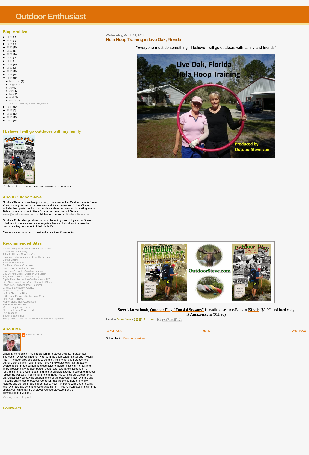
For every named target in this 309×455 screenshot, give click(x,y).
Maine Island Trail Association (19, 301)
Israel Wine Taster (13, 290)
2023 (10, 47)
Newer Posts (114, 330)
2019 (10, 61)
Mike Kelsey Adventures (16, 307)
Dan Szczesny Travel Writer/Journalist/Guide (28, 282)
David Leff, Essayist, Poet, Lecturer (22, 284)
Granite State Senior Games (18, 287)
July (11, 87)
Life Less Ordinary (13, 298)
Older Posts (299, 330)
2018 (10, 64)
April (12, 97)
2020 (10, 57)
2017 (10, 67)
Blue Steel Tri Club (13, 262)
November (15, 81)
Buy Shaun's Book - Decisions (19, 268)
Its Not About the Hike (15, 293)
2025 (10, 40)
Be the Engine (11, 259)
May (12, 94)
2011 (10, 113)
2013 (10, 106)
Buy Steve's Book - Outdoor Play (21, 276)
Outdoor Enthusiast (50, 16)
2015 (10, 74)
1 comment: (150, 319)
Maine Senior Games (14, 304)
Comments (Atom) (134, 338)
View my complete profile (17, 397)
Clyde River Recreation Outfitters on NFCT (26, 279)
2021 (10, 54)
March (13, 100)
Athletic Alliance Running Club (19, 254)
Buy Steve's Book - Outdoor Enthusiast (24, 273)
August (13, 84)
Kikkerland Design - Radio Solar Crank (24, 296)
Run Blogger (10, 312)
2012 (10, 110)
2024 (10, 43)
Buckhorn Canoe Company (18, 265)
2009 (10, 120)
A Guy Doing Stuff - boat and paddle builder (27, 248)
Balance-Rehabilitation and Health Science (26, 256)
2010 (10, 117)
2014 (10, 78)
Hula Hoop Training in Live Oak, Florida (143, 39)
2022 (10, 50)
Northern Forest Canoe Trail (18, 310)
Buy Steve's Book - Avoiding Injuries (23, 270)
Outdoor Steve (34, 334)
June (12, 90)
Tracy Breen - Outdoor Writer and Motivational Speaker (33, 318)
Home (207, 330)
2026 (10, 36)
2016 (10, 71)
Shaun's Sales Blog (13, 315)
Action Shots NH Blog (15, 251)
